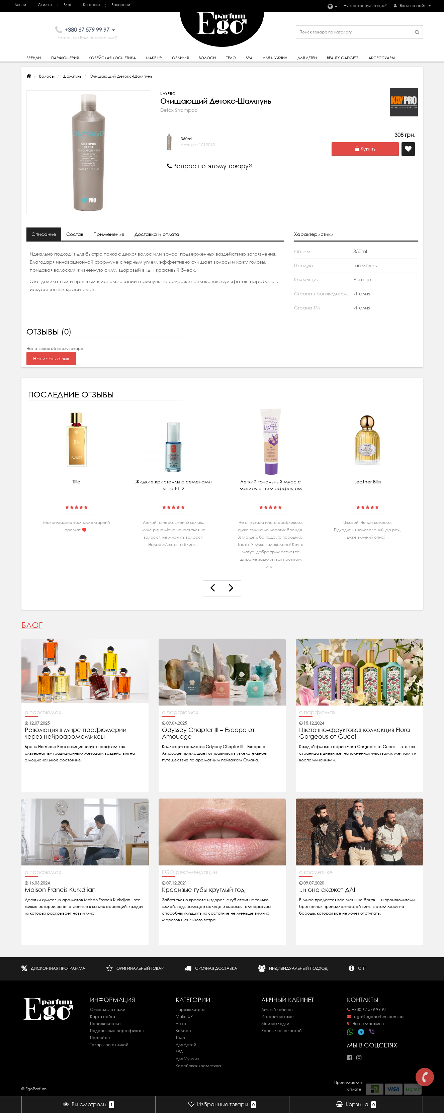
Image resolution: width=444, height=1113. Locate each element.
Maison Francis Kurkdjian (60, 890)
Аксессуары (381, 58)
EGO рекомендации (189, 872)
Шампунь (72, 76)
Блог (67, 4)
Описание (43, 234)
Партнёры (100, 1037)
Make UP (184, 1016)
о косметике (316, 872)
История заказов (277, 1016)
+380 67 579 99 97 (366, 1009)
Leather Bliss (367, 481)
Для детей (307, 58)
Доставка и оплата (157, 234)
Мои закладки (275, 1023)
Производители (105, 1023)
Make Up (154, 58)
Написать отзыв (51, 358)
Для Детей (186, 1044)
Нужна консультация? (365, 5)
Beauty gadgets (342, 58)
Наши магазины (365, 1023)
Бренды (33, 58)
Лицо (181, 1023)
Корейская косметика (112, 58)
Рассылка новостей (281, 1030)
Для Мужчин (275, 58)
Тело (231, 58)
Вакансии (120, 4)
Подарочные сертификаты (117, 1030)
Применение (108, 234)
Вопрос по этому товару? (209, 166)
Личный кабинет (277, 1009)
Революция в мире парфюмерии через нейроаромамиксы (75, 733)
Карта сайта (102, 1016)
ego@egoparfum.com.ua (375, 1016)
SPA (249, 58)
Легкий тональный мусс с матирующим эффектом (271, 485)
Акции (20, 4)
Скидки (45, 4)
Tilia (76, 481)
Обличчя (180, 58)
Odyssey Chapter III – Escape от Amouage (208, 733)
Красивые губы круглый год (203, 890)
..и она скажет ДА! (327, 890)
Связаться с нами (107, 1009)
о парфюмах (43, 712)
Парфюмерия (65, 58)
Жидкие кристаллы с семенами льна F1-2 (173, 485)
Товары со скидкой (109, 1044)
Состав (74, 234)
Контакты (91, 4)
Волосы (207, 58)
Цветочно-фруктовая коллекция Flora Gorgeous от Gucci (354, 733)
